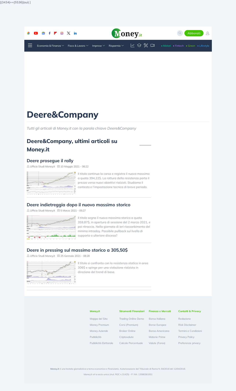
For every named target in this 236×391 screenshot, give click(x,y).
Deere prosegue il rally (50, 160)
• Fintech (178, 45)
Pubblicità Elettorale (101, 343)
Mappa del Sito (98, 318)
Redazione (184, 318)
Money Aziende (99, 331)
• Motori (166, 45)
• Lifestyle (203, 45)
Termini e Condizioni (190, 331)
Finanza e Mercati (160, 311)
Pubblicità (95, 337)
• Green (190, 45)
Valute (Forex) (157, 343)
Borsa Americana (159, 331)
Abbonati (194, 33)
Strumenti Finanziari (132, 311)
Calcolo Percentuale (131, 343)
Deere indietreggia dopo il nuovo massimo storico (78, 204)
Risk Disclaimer (187, 324)
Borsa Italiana (157, 318)
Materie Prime (157, 337)
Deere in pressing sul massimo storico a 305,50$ (77, 250)
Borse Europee (157, 324)
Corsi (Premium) (128, 324)
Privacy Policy (186, 337)
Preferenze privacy (189, 343)
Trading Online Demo (131, 318)
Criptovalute (126, 337)
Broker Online (127, 331)
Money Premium (99, 324)
